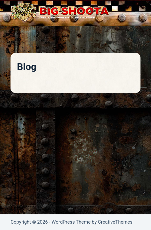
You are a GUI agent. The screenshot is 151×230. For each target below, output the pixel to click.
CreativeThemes (115, 222)
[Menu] (137, 13)
